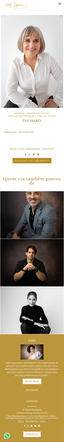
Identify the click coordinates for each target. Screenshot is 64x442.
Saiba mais (32, 381)
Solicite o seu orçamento (32, 161)
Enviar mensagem (33, 409)
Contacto (32, 434)
